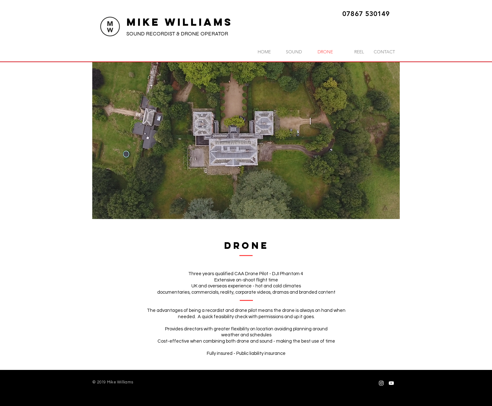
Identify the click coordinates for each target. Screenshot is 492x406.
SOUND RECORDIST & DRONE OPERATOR (177, 33)
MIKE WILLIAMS (179, 22)
